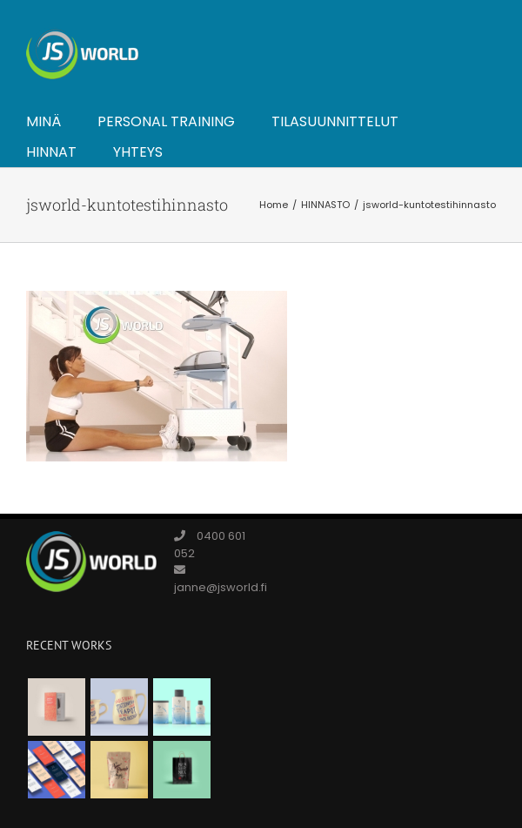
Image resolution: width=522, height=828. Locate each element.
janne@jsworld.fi (220, 587)
